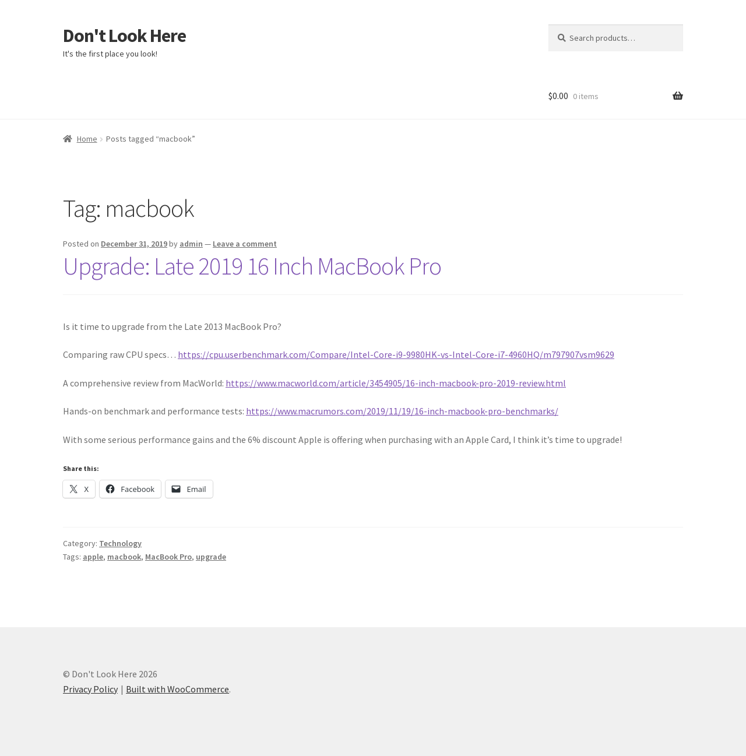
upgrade (211, 556)
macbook (124, 556)
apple (93, 556)
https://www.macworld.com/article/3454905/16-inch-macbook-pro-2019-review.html (396, 383)
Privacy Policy (90, 689)
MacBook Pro (168, 556)
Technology (120, 543)
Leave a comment (245, 243)
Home (87, 138)
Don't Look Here (124, 35)
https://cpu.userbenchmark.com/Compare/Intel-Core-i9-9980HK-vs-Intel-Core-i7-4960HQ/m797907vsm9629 (396, 354)
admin (191, 243)
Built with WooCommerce (177, 689)
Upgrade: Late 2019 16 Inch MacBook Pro (252, 266)
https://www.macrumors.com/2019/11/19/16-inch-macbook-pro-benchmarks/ (402, 411)
